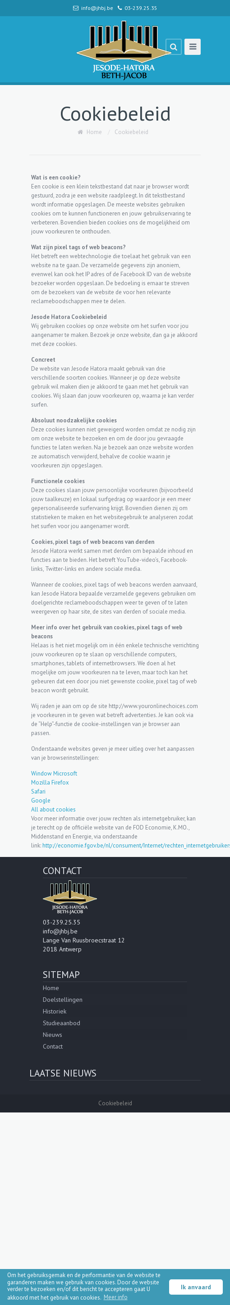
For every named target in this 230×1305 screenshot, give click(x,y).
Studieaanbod (61, 1023)
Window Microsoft (54, 773)
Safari (38, 791)
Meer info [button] (116, 1297)
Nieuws (52, 1035)
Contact (53, 1046)
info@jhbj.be (97, 7)
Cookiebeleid (131, 132)
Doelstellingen (63, 1000)
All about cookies (53, 809)
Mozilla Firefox (50, 782)
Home (94, 132)
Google (41, 800)
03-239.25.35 (140, 7)
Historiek (54, 1011)
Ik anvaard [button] (196, 1287)
